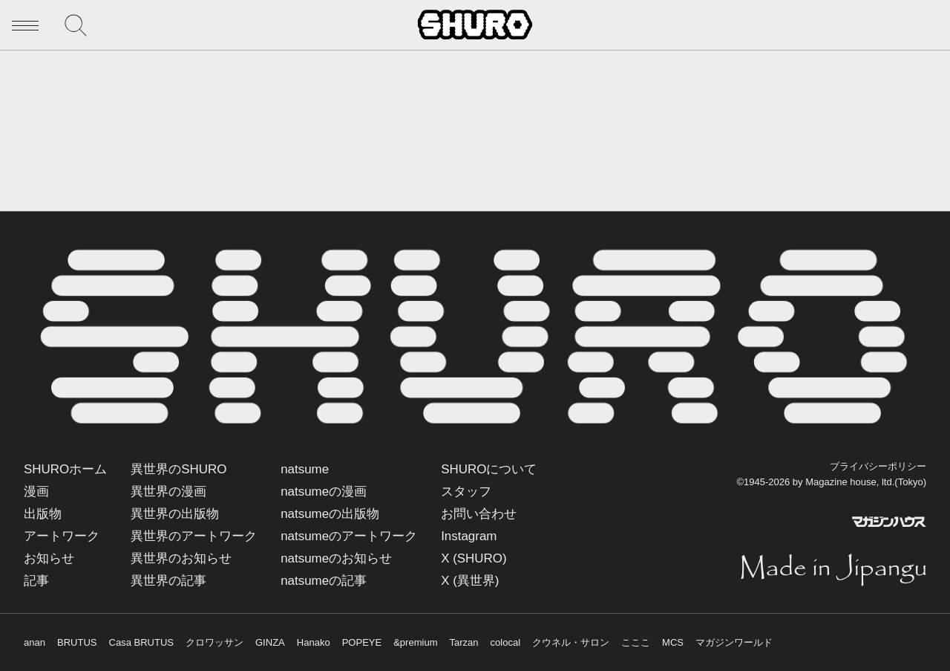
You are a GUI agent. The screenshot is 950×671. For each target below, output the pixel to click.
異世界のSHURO (178, 469)
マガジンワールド (734, 642)
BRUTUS (77, 642)
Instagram (469, 536)
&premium (415, 642)
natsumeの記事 (324, 581)
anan (34, 642)
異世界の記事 (168, 581)
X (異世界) (470, 581)
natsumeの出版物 (330, 514)
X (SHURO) (473, 558)
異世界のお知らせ (181, 558)
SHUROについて (489, 469)
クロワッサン (214, 642)
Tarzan (464, 642)
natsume (305, 469)
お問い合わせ (479, 514)
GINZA (270, 642)
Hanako (313, 642)
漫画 (36, 491)
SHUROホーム (65, 469)
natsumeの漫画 (324, 491)
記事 (36, 581)
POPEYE (362, 642)
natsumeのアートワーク (349, 536)
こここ (635, 642)
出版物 (43, 514)
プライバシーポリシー (878, 466)
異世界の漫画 (168, 491)
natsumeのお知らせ (336, 558)
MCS (673, 642)
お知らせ (49, 558)
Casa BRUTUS (141, 642)
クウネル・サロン (570, 642)
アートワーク (61, 536)
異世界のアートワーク (194, 536)
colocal (506, 642)
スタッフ (466, 491)
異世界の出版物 (175, 514)
